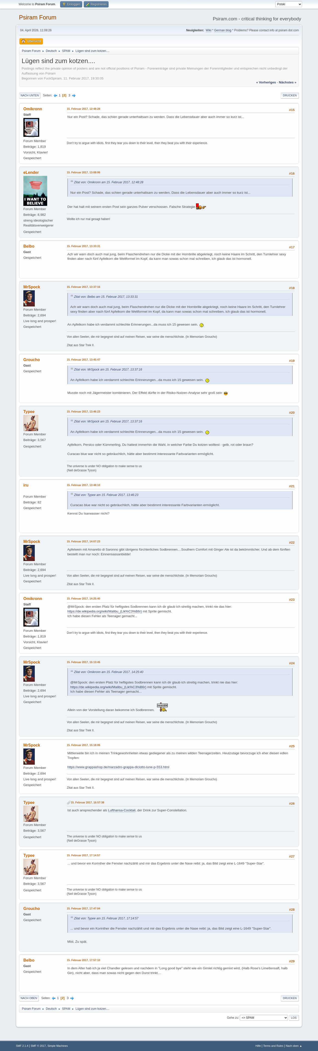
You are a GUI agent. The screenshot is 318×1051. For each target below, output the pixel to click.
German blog (222, 30)
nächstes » (287, 82)
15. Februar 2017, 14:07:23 (83, 541)
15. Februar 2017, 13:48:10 (83, 485)
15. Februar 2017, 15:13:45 (83, 662)
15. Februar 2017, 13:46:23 (83, 411)
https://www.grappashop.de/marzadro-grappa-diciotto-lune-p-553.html (118, 767)
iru (25, 485)
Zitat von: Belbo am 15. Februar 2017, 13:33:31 (106, 297)
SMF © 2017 (38, 1045)
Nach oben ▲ (294, 1045)
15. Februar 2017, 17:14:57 (83, 855)
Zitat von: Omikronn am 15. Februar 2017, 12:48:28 (108, 182)
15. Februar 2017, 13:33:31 (83, 246)
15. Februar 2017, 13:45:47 (83, 359)
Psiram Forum (37, 17)
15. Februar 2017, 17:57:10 (83, 960)
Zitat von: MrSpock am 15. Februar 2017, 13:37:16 (108, 369)
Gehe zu (232, 1017)
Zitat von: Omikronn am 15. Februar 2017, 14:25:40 (108, 672)
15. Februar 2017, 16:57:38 (87, 802)
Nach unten (30, 95)
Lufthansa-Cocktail (121, 810)
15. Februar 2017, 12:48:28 (83, 108)
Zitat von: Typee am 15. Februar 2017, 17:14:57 (106, 918)
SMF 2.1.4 (22, 1045)
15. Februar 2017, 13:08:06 (83, 172)
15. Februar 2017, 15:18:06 (83, 745)
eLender (31, 172)
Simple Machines (57, 1045)
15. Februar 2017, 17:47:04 (83, 908)
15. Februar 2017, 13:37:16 (83, 286)
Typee (29, 412)
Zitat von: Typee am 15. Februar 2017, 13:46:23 (106, 495)
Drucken (290, 95)
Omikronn (32, 109)
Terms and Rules (273, 1045)
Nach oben (29, 998)
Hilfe (258, 1045)
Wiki (208, 30)
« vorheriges (266, 82)
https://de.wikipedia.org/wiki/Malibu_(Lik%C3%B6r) (104, 611)
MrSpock (31, 287)
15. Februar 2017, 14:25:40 (83, 598)
